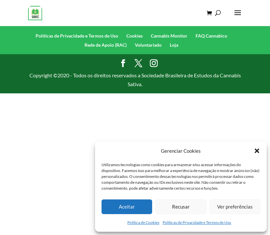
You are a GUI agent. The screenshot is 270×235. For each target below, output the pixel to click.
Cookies (134, 36)
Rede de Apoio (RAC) (106, 45)
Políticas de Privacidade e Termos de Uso (197, 222)
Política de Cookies (143, 222)
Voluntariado (148, 45)
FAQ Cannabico (211, 36)
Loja (174, 45)
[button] (257, 151)
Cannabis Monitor (169, 36)
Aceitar (127, 207)
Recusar (181, 207)
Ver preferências (235, 207)
